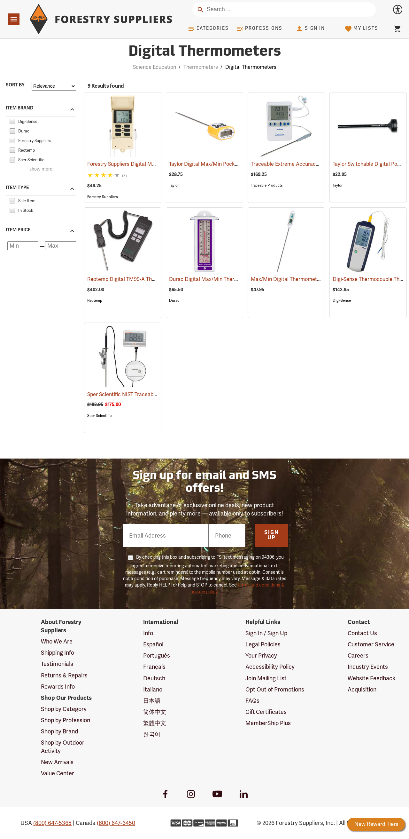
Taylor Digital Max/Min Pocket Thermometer (229, 164)
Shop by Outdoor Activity (62, 747)
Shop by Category (64, 709)
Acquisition (362, 689)
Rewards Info (58, 686)
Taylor (174, 185)
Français (154, 666)
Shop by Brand (59, 731)
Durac (174, 300)
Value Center (57, 773)
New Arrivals (57, 762)
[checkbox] (12, 120)
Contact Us (362, 633)
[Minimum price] (22, 245)
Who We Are (57, 641)
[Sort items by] (54, 86)
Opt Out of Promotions (274, 689)
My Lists (361, 29)
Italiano (152, 689)
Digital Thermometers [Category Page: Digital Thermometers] (204, 52)
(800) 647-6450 (116, 823)
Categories (208, 29)
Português (156, 655)
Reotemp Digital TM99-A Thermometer (142, 279)
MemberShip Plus (268, 723)
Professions (259, 29)
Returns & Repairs (64, 675)
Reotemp (94, 300)
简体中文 (154, 711)
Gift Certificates (266, 711)
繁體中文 (154, 723)
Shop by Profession (65, 720)
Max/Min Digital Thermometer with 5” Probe (311, 279)
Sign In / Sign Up (266, 633)
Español (153, 644)
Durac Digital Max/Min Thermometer (221, 279)
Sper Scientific (99, 415)
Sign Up (271, 535)
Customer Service (371, 644)
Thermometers (200, 67)
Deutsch (154, 678)
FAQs (252, 700)
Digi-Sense (342, 300)
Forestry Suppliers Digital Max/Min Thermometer (153, 164)
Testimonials (57, 663)
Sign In (310, 29)
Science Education (154, 67)
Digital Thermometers (250, 67)
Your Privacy (261, 655)
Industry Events (368, 666)
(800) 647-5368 (52, 823)
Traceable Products (267, 185)
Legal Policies (263, 644)
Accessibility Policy (270, 666)
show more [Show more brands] (40, 169)
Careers (358, 655)
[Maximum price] (60, 245)
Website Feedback (372, 678)
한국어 (151, 734)
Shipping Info (57, 652)
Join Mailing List (266, 678)
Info (148, 633)
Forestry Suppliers (102, 196)
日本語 (151, 700)
